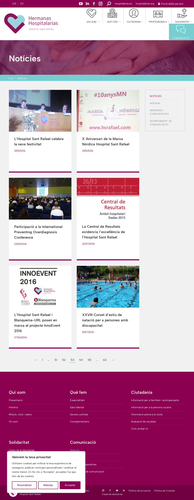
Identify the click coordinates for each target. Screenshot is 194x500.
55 (89, 360)
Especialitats (77, 400)
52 (64, 360)
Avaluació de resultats (143, 421)
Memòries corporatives (159, 112)
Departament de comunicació (161, 123)
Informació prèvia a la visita (146, 414)
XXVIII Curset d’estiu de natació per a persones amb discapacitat (105, 320)
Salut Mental (77, 407)
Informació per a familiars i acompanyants (155, 400)
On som (13, 421)
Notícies (155, 96)
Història (13, 407)
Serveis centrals (79, 414)
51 (56, 360)
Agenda (155, 103)
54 (81, 360)
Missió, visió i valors (20, 414)
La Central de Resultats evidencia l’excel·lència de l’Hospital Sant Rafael (103, 231)
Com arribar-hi (139, 428)
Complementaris (79, 421)
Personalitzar (24, 485)
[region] (46, 472)
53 (72, 360)
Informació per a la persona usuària (151, 407)
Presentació (16, 400)
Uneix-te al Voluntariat (21, 450)
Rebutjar (48, 485)
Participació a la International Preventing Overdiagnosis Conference (38, 232)
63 (105, 360)
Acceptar (70, 485)
